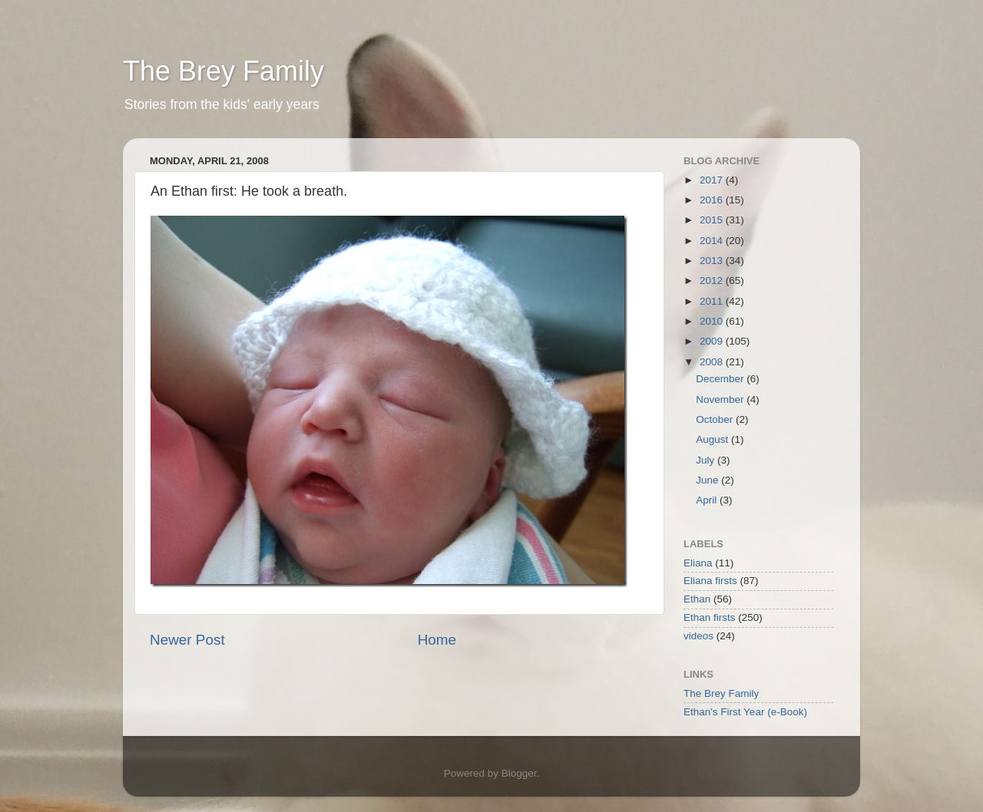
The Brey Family (223, 71)
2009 (713, 341)
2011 (713, 301)
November (721, 399)
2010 (713, 321)
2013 (713, 260)
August (713, 439)
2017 (713, 180)
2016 (713, 200)
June (708, 480)
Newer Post (187, 640)
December (721, 379)
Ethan (696, 599)
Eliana (698, 563)
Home (437, 640)
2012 (713, 280)
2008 (713, 362)
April (708, 500)
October (716, 419)
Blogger (519, 773)
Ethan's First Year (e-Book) (745, 712)
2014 (713, 240)
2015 (713, 220)
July (706, 460)
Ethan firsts (709, 617)
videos (698, 636)
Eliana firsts (710, 580)
